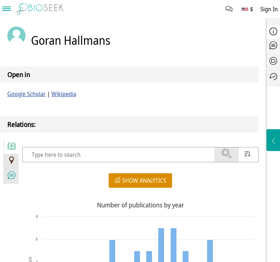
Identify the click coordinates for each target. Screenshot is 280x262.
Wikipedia (63, 94)
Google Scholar (26, 94)
